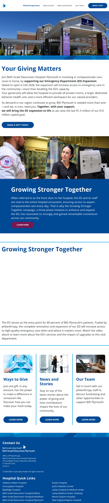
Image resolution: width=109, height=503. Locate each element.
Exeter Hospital (64, 483)
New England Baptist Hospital (72, 500)
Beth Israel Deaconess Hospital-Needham (25, 497)
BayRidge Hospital (12, 490)
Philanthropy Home (31, 5)
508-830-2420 (9, 464)
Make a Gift (97, 5)
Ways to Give (48, 5)
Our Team (79, 5)
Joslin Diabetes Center (68, 486)
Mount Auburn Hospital (69, 497)
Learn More (23, 225)
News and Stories (64, 5)
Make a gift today (19, 125)
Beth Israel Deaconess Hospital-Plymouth (25, 500)
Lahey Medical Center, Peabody (73, 493)
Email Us (6, 466)
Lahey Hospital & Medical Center (74, 490)
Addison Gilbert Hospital (16, 483)
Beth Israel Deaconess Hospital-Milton (23, 493)
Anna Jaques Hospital (14, 486)
